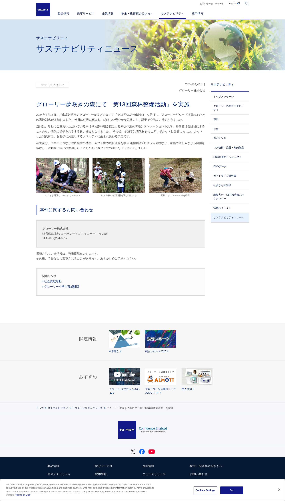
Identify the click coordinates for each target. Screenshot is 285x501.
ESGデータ (219, 166)
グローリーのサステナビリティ (228, 108)
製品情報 (53, 466)
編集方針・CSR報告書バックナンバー (228, 196)
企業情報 (148, 466)
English (232, 3)
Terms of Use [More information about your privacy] (22, 495)
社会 (215, 128)
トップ (40, 408)
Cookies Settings (205, 490)
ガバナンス (219, 138)
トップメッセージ (223, 96)
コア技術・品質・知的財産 (228, 147)
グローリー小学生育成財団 (61, 286)
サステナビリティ (222, 84)
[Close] (279, 490)
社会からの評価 (222, 185)
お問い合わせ (198, 474)
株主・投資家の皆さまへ (206, 466)
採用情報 (101, 474)
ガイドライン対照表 (224, 175)
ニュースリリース (154, 474)
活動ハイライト (222, 207)
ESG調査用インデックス (227, 157)
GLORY (43, 9)
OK (231, 490)
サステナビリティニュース (228, 217)
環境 (215, 119)
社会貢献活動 (53, 281)
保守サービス (104, 466)
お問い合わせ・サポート (212, 3)
